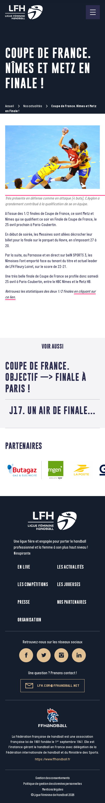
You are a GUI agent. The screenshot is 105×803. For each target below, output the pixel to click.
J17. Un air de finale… (52, 410)
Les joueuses (68, 584)
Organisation (29, 619)
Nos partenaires (72, 602)
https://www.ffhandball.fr (52, 759)
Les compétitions (33, 584)
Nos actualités (32, 106)
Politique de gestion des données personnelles (52, 784)
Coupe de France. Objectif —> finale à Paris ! (45, 377)
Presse (24, 602)
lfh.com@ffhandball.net (52, 686)
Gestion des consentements (52, 778)
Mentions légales (52, 789)
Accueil (9, 106)
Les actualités (70, 566)
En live (24, 566)
